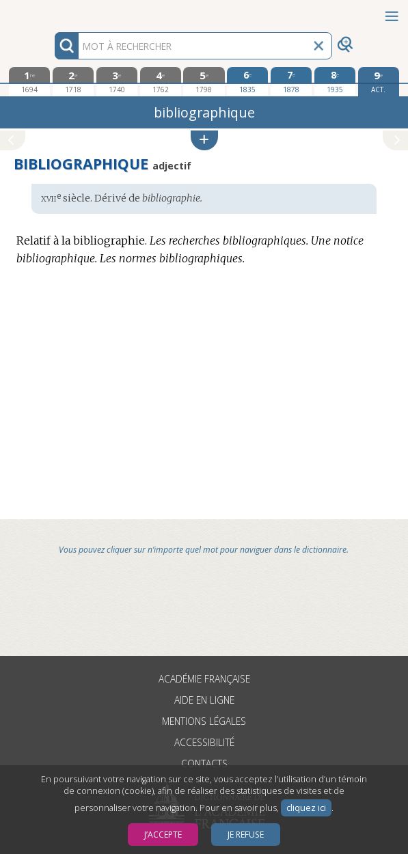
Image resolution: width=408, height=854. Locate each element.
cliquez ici (306, 808)
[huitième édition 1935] (334, 81)
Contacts (204, 763)
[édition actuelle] (378, 81)
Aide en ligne (204, 699)
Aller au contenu (53, 12)
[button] (204, 140)
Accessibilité (204, 742)
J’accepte (163, 834)
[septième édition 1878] (291, 81)
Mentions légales (204, 721)
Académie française (204, 678)
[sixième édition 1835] (247, 81)
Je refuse (246, 834)
